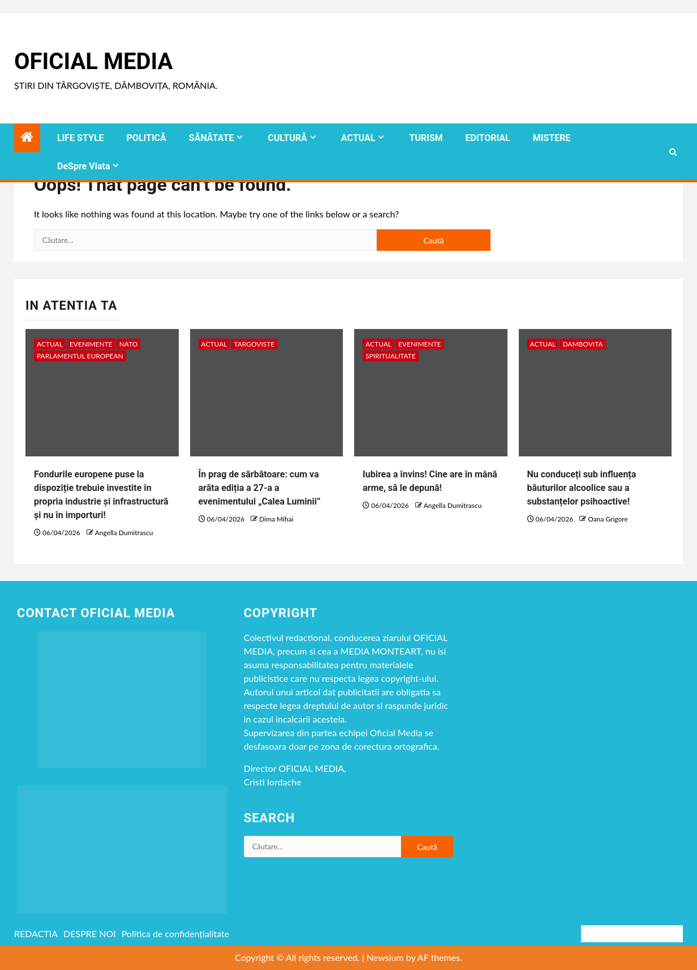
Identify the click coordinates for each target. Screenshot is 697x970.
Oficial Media (93, 61)
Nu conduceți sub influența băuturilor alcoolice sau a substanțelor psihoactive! (581, 488)
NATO (128, 344)
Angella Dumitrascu (124, 532)
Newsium (385, 957)
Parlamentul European (80, 356)
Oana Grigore (607, 519)
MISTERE (552, 138)
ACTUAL (358, 138)
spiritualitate (390, 356)
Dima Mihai (276, 519)
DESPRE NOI (89, 933)
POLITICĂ (146, 138)
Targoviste (254, 344)
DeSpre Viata (83, 166)
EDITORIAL (488, 138)
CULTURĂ (287, 138)
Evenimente (91, 344)
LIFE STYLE (80, 138)
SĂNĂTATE (211, 138)
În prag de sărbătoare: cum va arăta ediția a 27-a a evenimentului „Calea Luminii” (260, 488)
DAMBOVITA (582, 344)
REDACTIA (36, 933)
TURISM (425, 138)
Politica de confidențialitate (176, 933)
